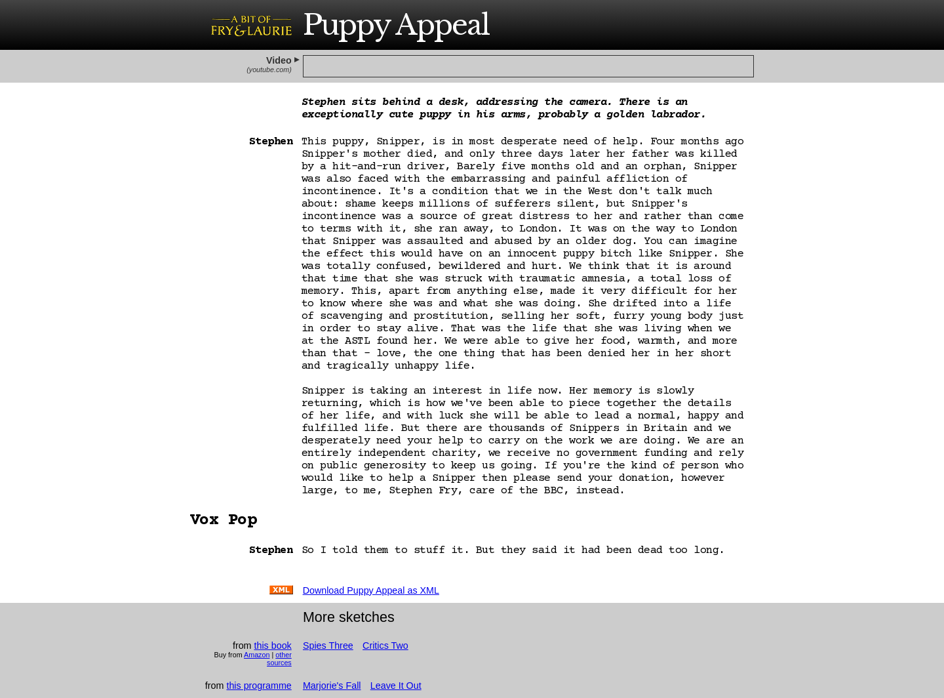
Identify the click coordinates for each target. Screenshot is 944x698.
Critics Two (385, 645)
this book (273, 645)
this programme (258, 685)
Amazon (256, 655)
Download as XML (371, 590)
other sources (279, 659)
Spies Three (328, 645)
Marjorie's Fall (332, 685)
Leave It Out (396, 685)
